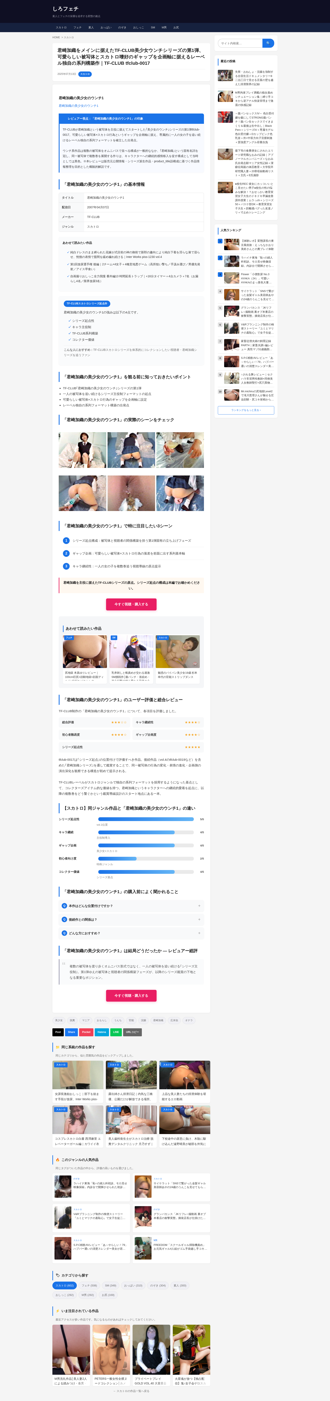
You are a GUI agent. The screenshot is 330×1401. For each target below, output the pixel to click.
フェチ (77, 27)
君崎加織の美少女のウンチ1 (78, 105)
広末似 (174, 1020)
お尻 (176, 27)
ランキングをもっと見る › (246, 410)
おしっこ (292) (65, 1295)
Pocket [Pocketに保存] (86, 1032)
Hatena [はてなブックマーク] (102, 1032)
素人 (91, 27)
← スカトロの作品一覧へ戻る (131, 1391)
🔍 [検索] (268, 43)
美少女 (59, 1020)
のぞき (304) (158, 1285)
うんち (118, 1020)
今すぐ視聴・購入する (131, 604)
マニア (86, 1020)
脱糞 (72, 1020)
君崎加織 (158, 1020)
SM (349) (110, 1285)
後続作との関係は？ (79, 919)
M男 (164, 27)
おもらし (102, 1020)
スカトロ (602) (65, 1285)
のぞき (122, 27)
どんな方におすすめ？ (81, 933)
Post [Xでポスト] (58, 1032)
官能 (131, 1020)
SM (153, 27)
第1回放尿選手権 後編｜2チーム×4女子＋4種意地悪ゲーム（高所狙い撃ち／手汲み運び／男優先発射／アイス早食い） (135, 267)
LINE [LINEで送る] (116, 1032)
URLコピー (132, 1032)
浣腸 (143, 1020)
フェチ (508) (89, 1285)
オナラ (189, 1020)
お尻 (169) (108, 1295)
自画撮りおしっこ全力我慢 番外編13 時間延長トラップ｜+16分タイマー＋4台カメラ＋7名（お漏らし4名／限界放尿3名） (134, 279)
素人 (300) (180, 1285)
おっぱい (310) (133, 1285)
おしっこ (138, 27)
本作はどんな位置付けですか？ (87, 905)
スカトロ (61, 27)
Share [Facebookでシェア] (71, 1032)
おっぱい (106, 27)
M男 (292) (88, 1295)
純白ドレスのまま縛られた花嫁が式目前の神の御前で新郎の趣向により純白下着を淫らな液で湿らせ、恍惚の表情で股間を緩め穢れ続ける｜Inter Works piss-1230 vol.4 (135, 255)
